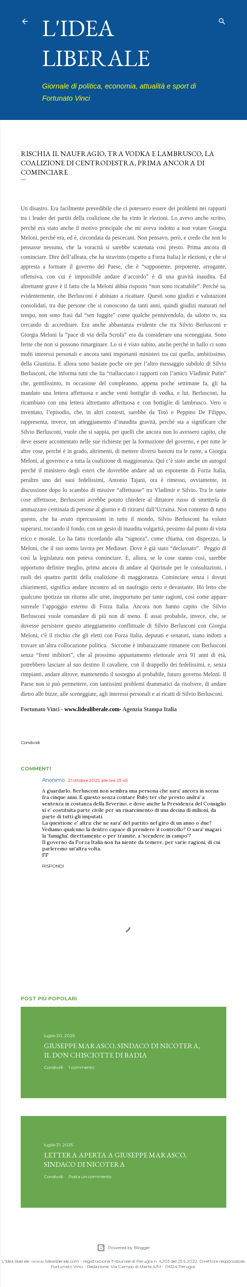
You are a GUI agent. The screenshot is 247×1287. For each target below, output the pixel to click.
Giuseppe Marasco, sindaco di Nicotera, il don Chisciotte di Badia (122, 1050)
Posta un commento (90, 1176)
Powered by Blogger (123, 1247)
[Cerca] (222, 20)
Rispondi (53, 866)
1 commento (81, 1067)
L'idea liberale (96, 43)
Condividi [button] (30, 742)
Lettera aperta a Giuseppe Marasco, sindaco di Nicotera (115, 1159)
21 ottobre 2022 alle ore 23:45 (97, 780)
